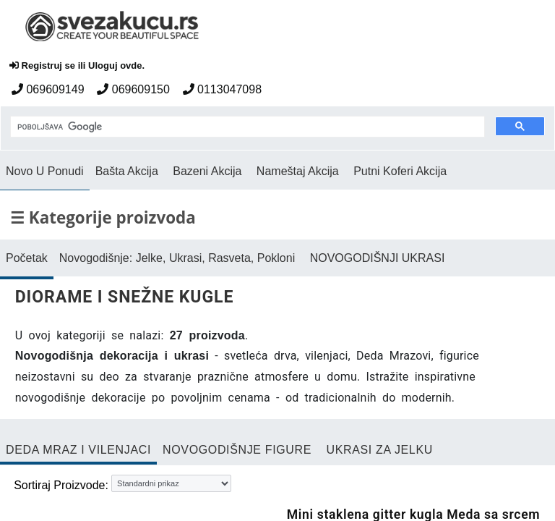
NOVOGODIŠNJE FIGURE (237, 450)
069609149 (48, 89)
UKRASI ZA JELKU (379, 450)
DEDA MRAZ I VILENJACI (78, 450)
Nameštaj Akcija (298, 171)
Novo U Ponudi (45, 171)
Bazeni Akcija (207, 171)
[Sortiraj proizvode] (171, 483)
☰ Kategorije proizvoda (103, 217)
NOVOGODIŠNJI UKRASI (377, 258)
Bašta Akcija (126, 171)
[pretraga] (246, 127)
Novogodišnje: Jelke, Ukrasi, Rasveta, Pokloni (177, 258)
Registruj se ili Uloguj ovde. (77, 65)
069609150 (133, 89)
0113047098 (222, 89)
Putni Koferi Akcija (400, 171)
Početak (27, 258)
